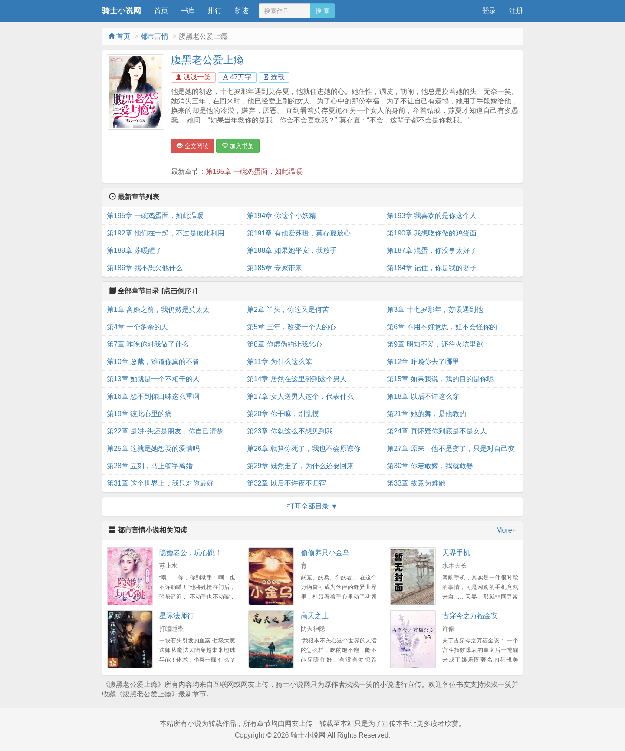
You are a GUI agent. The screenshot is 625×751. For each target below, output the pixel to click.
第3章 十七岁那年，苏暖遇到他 (435, 309)
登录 (489, 10)
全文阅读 (193, 145)
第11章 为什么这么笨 (279, 361)
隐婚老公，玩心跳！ (190, 552)
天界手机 (456, 552)
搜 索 (322, 10)
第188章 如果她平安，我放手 (292, 250)
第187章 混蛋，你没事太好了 (432, 250)
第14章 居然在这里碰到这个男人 (297, 379)
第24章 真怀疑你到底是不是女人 (437, 431)
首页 (161, 10)
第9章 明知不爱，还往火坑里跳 (435, 344)
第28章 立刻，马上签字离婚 (150, 466)
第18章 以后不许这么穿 (423, 396)
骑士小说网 (121, 11)
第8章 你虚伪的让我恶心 (284, 344)
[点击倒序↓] (179, 290)
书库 (188, 10)
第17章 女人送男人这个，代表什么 (300, 396)
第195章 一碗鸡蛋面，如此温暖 (254, 171)
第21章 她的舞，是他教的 (426, 413)
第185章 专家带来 (274, 267)
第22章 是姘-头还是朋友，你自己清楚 (165, 431)
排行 (215, 10)
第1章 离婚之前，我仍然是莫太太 (158, 309)
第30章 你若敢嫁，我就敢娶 (430, 466)
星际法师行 (176, 615)
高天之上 (315, 615)
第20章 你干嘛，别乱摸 (283, 413)
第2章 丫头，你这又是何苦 (288, 309)
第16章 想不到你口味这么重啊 (153, 396)
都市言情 (154, 36)
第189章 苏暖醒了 (134, 250)
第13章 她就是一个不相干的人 (153, 379)
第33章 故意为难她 (416, 483)
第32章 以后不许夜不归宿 (286, 483)
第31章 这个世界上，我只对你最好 (160, 483)
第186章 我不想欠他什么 (145, 267)
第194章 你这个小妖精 (281, 215)
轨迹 (242, 10)
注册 (516, 10)
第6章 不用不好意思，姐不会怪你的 (442, 327)
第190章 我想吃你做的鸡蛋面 (432, 233)
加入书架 (238, 145)
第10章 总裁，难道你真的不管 (153, 361)
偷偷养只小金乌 (325, 552)
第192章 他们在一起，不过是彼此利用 (165, 233)
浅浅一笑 (193, 77)
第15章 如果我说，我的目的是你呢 (440, 379)
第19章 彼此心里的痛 (139, 413)
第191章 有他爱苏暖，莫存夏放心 (299, 233)
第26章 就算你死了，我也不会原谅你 (304, 448)
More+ (506, 530)
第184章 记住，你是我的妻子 (432, 267)
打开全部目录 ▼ (312, 506)
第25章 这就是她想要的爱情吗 (153, 448)
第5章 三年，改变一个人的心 (291, 327)
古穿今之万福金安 (470, 615)
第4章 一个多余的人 (137, 327)
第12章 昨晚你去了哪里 (423, 361)
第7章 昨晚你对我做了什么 (148, 344)
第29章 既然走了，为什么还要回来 (300, 466)
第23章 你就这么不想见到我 (290, 431)
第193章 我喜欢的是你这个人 (432, 215)
